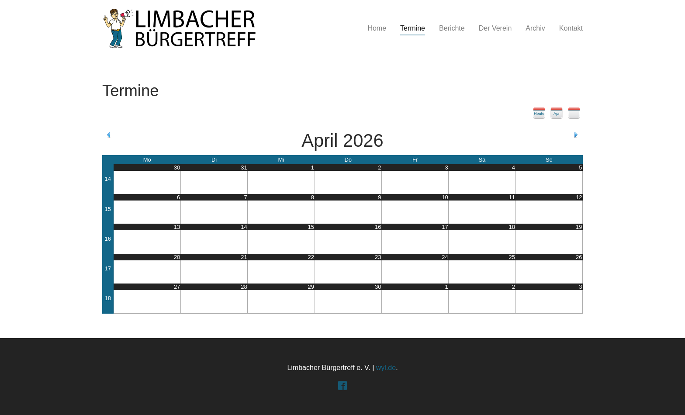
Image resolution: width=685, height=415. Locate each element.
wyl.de (386, 367)
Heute (539, 113)
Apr (557, 113)
